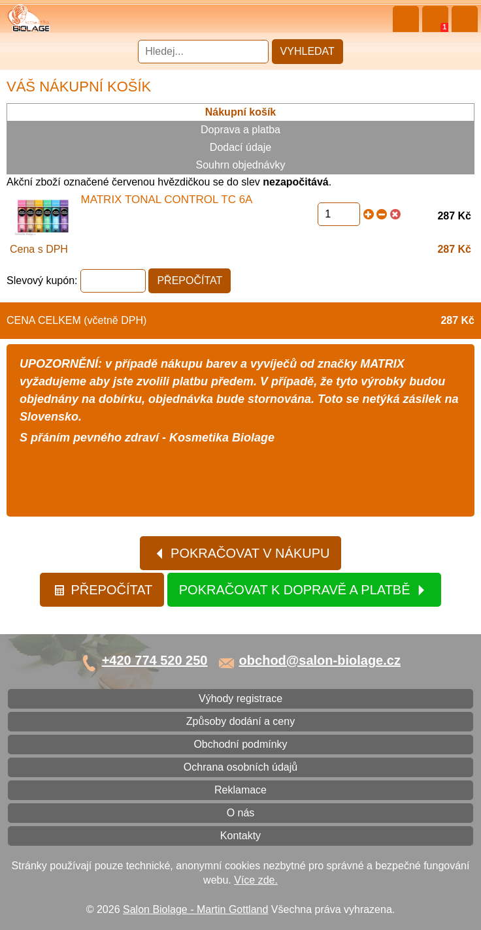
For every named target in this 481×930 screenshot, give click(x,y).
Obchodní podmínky (240, 744)
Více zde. (256, 880)
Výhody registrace (240, 698)
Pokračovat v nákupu (242, 553)
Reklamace (240, 789)
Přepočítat (103, 590)
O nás (241, 812)
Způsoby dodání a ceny (240, 721)
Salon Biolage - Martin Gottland (195, 909)
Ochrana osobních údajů (240, 767)
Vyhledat (307, 51)
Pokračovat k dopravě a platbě (303, 590)
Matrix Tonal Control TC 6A (167, 199)
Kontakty (240, 835)
